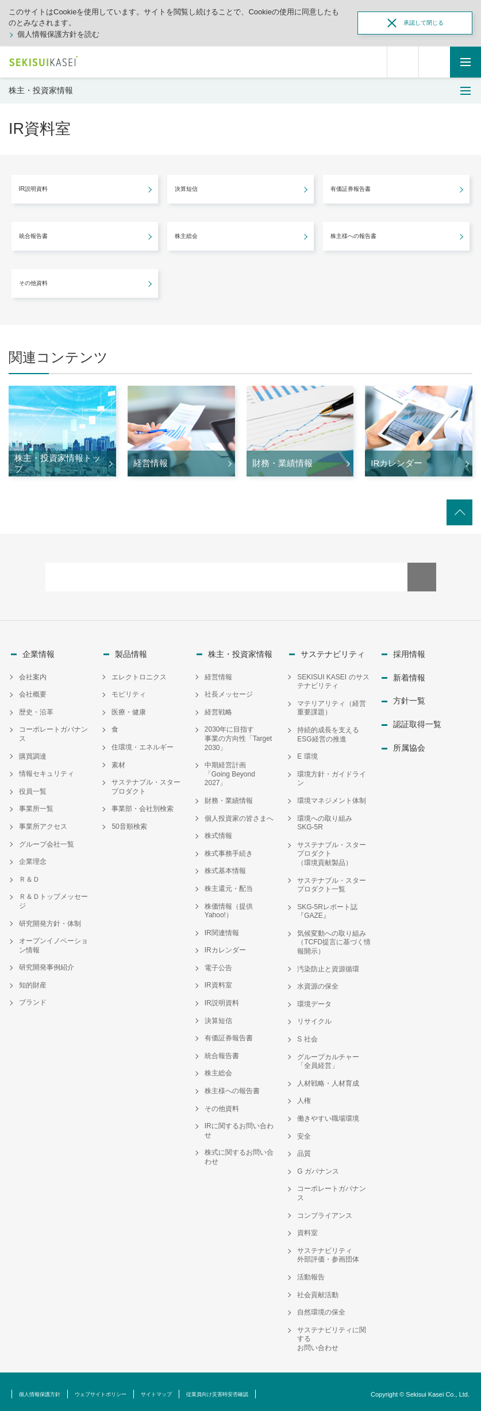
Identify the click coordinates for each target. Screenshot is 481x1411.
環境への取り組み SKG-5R (328, 817)
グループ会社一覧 (46, 839)
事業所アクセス (43, 821)
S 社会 (307, 1034)
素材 (118, 760)
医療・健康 (128, 707)
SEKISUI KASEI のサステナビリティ (333, 676)
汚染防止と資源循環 (328, 964)
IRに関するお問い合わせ (239, 1125)
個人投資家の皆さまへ (239, 813)
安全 (304, 1131)
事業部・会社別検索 (142, 803)
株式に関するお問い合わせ (239, 1152)
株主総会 (218, 1068)
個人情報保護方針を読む (58, 34)
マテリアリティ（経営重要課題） (331, 703)
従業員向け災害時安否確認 (269, 1389)
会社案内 (33, 672)
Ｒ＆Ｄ (29, 874)
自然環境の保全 (321, 1307)
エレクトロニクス (139, 672)
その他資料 (222, 1103)
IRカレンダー (225, 945)
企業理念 (33, 856)
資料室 (307, 1228)
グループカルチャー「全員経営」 (328, 1056)
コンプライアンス (324, 1210)
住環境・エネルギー (142, 742)
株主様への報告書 (232, 1086)
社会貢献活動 (317, 1290)
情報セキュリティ (46, 768)
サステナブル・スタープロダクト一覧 (331, 880)
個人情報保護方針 (46, 1389)
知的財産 (33, 980)
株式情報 (218, 830)
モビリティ (128, 689)
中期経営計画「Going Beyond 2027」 (230, 769)
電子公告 (218, 963)
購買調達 (33, 751)
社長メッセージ (229, 689)
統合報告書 (222, 1051)
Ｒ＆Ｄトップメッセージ (53, 896)
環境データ (314, 999)
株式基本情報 (225, 866)
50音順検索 (129, 821)
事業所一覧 (36, 803)
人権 (304, 1096)
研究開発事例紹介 (46, 962)
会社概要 (33, 689)
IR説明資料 (222, 998)
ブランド (33, 998)
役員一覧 (33, 786)
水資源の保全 (317, 981)
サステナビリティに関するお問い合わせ (331, 1334)
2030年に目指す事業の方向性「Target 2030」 (238, 733)
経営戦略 (218, 707)
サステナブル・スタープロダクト (145, 781)
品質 (304, 1148)
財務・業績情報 (229, 795)
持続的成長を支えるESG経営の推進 (328, 729)
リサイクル (314, 1017)
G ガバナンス (318, 1166)
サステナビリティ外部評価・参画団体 (328, 1250)
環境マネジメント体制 (331, 795)
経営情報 (218, 672)
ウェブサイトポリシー (122, 1389)
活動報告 (311, 1272)
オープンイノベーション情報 (53, 940)
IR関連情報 (222, 928)
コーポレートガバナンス (53, 728)
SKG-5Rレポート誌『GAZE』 (327, 906)
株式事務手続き (229, 848)
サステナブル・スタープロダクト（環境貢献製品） (331, 849)
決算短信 (218, 1016)
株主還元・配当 (229, 883)
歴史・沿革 (36, 707)
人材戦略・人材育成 (328, 1078)
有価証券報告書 (229, 1033)
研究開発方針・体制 (50, 918)
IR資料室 (218, 980)
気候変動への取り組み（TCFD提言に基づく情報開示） (334, 937)
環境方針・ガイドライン (331, 773)
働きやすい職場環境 (328, 1113)
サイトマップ (192, 1389)
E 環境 (307, 751)
